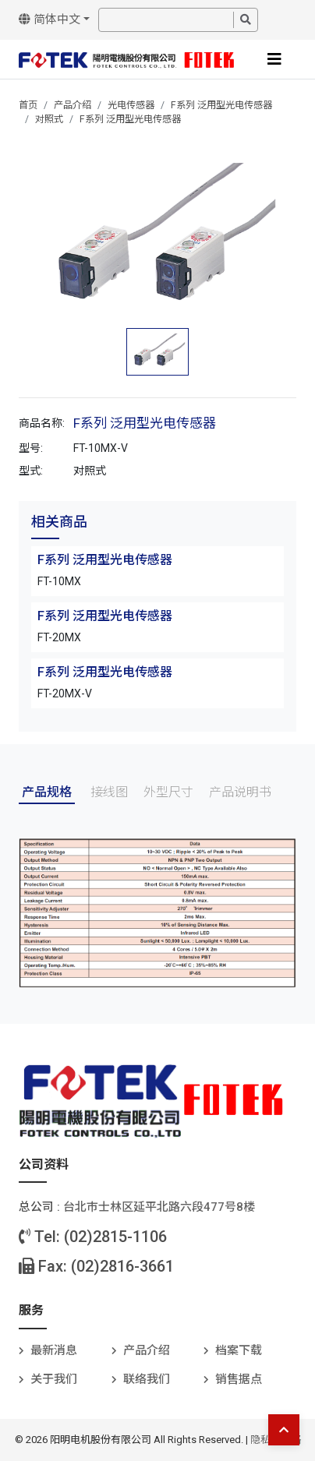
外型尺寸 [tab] (168, 792)
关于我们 (53, 1379)
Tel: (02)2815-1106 (93, 1236)
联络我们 (146, 1379)
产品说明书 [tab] (240, 792)
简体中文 (49, 19)
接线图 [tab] (109, 792)
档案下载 (238, 1350)
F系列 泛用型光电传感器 (221, 105)
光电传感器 (131, 105)
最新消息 (53, 1350)
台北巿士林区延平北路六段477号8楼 (159, 1207)
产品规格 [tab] (47, 792)
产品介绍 (72, 105)
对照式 (49, 119)
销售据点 (238, 1379)
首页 (28, 105)
